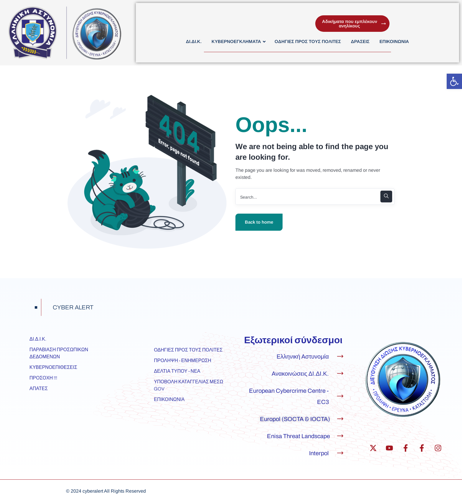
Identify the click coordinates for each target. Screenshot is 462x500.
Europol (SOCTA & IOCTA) (295, 419)
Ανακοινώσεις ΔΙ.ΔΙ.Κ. (300, 373)
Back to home (259, 222)
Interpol (319, 453)
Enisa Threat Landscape (298, 436)
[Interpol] (340, 453)
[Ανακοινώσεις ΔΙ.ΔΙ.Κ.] (340, 373)
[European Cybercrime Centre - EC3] (340, 396)
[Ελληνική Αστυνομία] (340, 356)
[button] (454, 81)
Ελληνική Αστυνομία (303, 356)
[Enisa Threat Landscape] (340, 436)
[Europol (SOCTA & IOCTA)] (340, 419)
